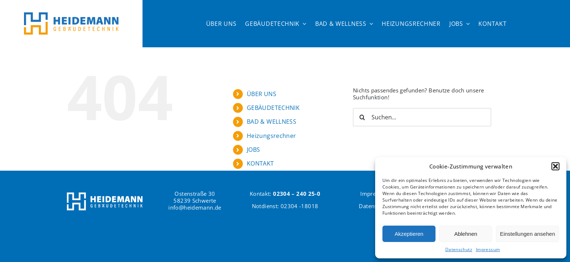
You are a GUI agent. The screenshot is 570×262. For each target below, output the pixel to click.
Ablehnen (465, 234)
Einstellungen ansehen (527, 234)
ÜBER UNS (261, 94)
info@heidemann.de (194, 207)
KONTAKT (260, 163)
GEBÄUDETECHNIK (273, 108)
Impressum (488, 249)
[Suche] (362, 117)
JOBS (253, 150)
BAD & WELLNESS (271, 122)
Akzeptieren (408, 234)
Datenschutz (458, 249)
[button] (555, 166)
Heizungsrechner (271, 136)
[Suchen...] (422, 117)
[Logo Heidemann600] (71, 15)
